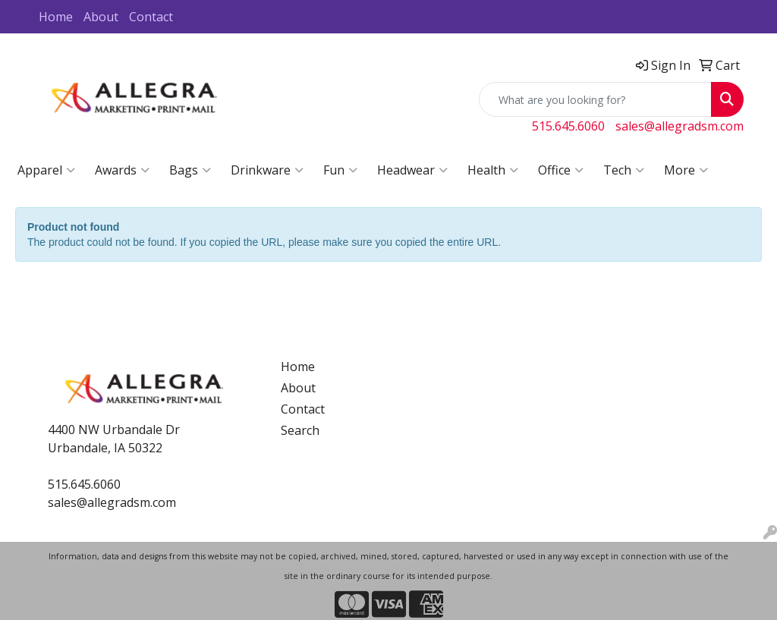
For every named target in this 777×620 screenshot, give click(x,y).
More (686, 170)
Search (300, 430)
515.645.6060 (568, 126)
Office (561, 170)
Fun (340, 170)
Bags (190, 170)
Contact (151, 16)
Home (56, 16)
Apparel (46, 170)
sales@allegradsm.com (679, 126)
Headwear (412, 170)
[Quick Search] (595, 99)
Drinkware (267, 170)
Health (492, 170)
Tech (623, 170)
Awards (122, 170)
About (100, 16)
